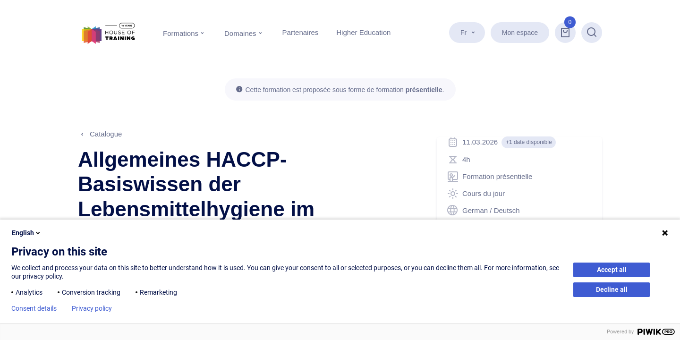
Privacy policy (92, 308)
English (27, 233)
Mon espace (520, 32)
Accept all (612, 269)
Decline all (612, 289)
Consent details (34, 308)
